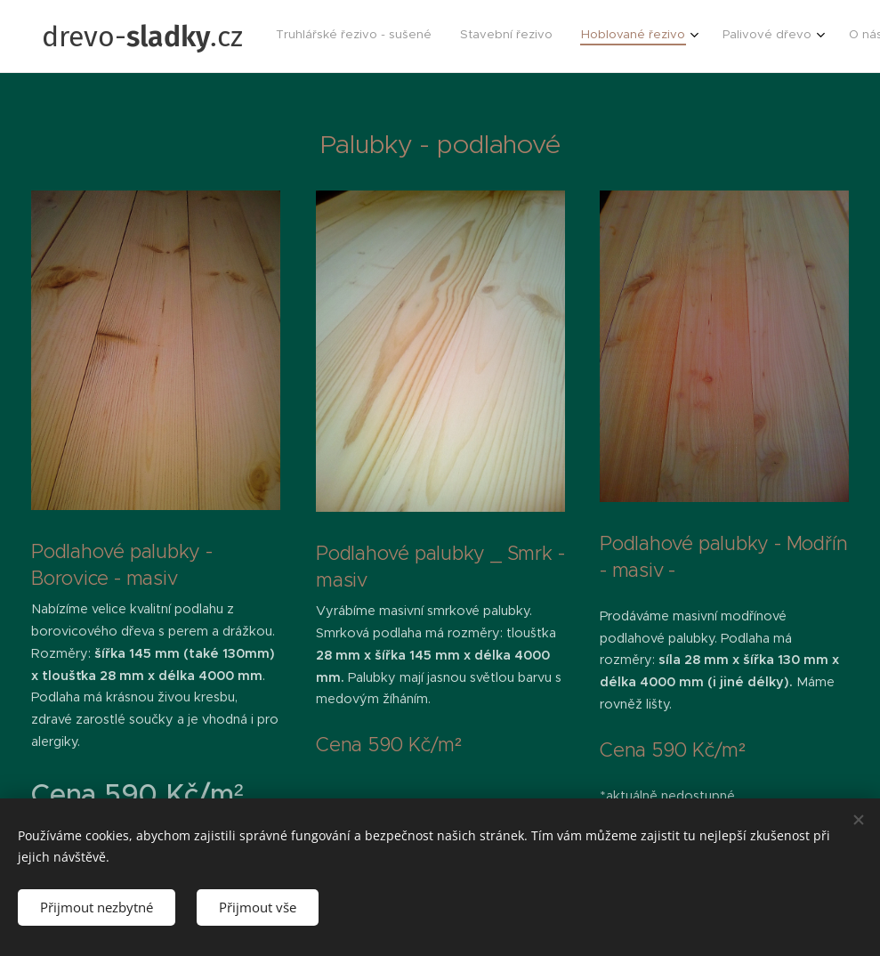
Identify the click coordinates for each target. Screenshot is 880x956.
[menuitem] (665, 36)
